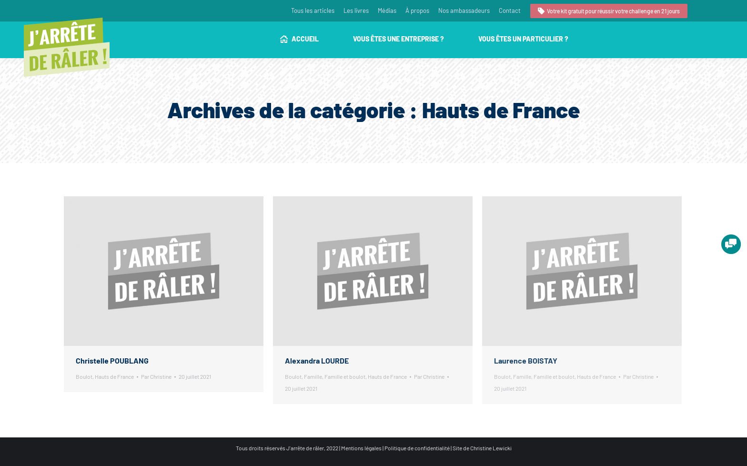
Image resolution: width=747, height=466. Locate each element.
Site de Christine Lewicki (482, 448)
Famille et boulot (344, 376)
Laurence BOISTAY (525, 360)
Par (156, 376)
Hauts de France (114, 376)
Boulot (84, 376)
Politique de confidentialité (417, 448)
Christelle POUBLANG (112, 360)
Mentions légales (361, 448)
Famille (313, 376)
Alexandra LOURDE (317, 360)
